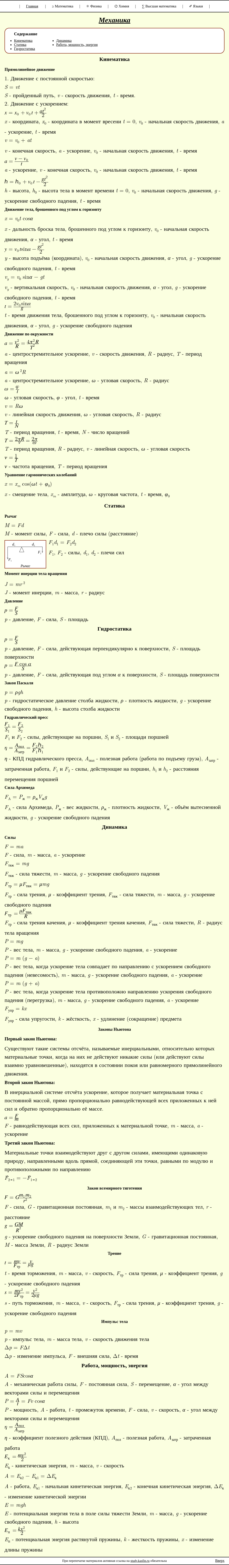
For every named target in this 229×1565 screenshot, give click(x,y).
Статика (20, 45)
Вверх (219, 1561)
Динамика (63, 41)
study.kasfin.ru (140, 1561)
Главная (32, 6)
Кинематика (23, 41)
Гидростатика (24, 49)
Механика (114, 20)
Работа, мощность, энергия (77, 45)
